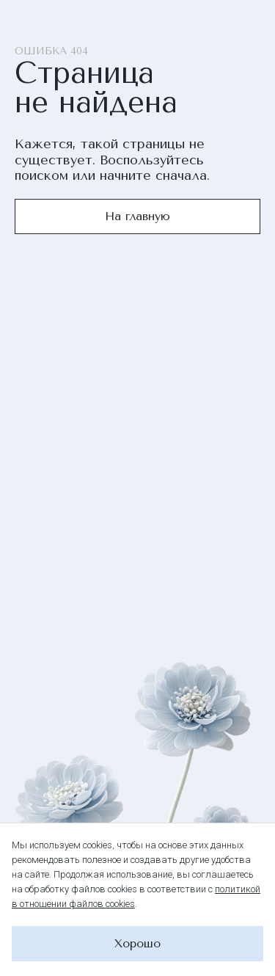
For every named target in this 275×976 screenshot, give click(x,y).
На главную (137, 216)
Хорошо (137, 943)
